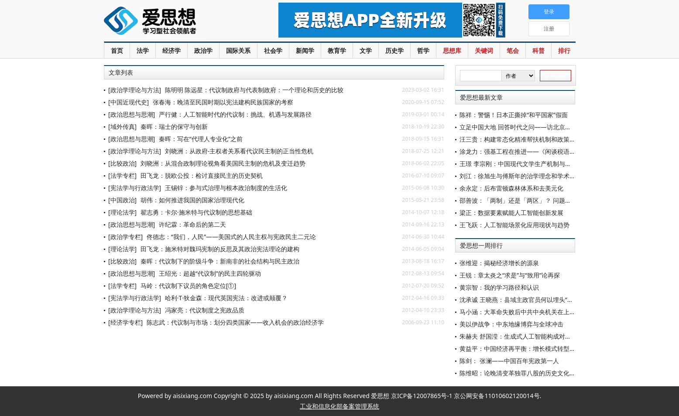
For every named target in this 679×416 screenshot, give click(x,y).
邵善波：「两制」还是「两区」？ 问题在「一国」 (528, 200)
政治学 (203, 50)
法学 (143, 50)
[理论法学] (122, 212)
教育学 (337, 50)
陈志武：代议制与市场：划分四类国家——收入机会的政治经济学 (235, 322)
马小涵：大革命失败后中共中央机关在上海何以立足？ (533, 312)
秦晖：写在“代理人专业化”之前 (201, 139)
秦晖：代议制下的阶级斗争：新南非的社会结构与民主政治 (220, 261)
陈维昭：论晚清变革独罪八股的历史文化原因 (521, 373)
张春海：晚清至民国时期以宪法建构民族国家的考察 (223, 102)
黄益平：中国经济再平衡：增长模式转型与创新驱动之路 (536, 348)
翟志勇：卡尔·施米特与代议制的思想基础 (196, 212)
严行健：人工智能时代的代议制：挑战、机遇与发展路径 (235, 114)
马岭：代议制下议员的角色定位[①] (188, 285)
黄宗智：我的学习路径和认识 (499, 287)
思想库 (452, 50)
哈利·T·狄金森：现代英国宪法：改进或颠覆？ (226, 298)
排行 (564, 50)
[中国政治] (122, 200)
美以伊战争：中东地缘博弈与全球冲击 (511, 324)
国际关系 (238, 50)
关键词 (484, 50)
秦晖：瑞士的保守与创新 (174, 126)
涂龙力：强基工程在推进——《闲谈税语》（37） (527, 151)
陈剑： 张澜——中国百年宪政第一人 (509, 361)
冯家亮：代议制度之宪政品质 (204, 310)
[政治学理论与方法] (134, 90)
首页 (117, 50)
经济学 (171, 50)
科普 (538, 50)
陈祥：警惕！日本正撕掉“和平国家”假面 (514, 115)
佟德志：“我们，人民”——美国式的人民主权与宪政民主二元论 (231, 236)
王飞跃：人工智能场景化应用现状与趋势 (514, 225)
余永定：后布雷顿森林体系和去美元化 (511, 188)
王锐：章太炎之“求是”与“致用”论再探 (510, 275)
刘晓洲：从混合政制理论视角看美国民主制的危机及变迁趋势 (223, 163)
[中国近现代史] (128, 102)
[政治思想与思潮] (131, 114)
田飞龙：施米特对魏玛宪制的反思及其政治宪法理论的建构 (220, 249)
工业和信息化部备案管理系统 (339, 406)
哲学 (423, 50)
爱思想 (173, 21)
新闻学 (305, 50)
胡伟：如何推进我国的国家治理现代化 (192, 200)
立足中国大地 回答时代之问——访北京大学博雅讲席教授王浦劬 (546, 127)
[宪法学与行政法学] (134, 188)
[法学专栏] (122, 175)
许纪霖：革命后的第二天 (192, 224)
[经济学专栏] (125, 322)
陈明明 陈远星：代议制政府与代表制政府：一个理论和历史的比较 (254, 90)
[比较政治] (122, 163)
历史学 (394, 50)
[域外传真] (122, 126)
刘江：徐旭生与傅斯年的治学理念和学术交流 (521, 176)
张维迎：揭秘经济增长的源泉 (499, 263)
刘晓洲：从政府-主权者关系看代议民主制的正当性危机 (239, 151)
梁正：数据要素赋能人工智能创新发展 (511, 212)
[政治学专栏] (125, 236)
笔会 (513, 50)
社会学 (273, 50)
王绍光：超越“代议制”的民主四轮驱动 (210, 273)
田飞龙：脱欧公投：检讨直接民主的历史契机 (202, 175)
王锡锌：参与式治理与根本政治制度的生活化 (226, 188)
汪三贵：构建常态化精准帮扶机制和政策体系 (521, 139)
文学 (366, 50)
